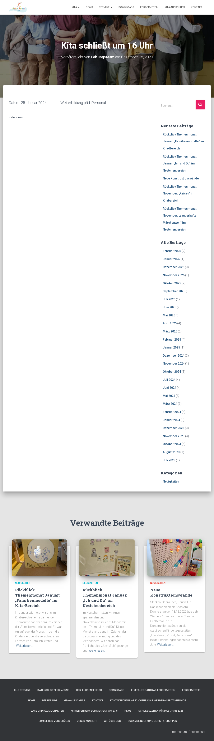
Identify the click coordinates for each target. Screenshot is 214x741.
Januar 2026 (171, 259)
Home (31, 700)
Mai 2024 (169, 395)
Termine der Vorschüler (53, 721)
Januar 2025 (171, 347)
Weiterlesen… (24, 645)
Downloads (126, 7)
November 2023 (174, 436)
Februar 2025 (172, 339)
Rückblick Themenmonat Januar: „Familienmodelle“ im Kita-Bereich (183, 141)
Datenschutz (197, 731)
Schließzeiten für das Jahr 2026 (160, 710)
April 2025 (170, 323)
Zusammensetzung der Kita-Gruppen (152, 721)
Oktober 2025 (172, 283)
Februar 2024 (172, 412)
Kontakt (196, 7)
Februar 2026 (172, 251)
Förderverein (149, 7)
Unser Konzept (87, 721)
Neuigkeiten (171, 481)
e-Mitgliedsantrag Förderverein (153, 690)
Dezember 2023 (173, 428)
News (89, 7)
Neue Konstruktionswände (181, 178)
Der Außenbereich (89, 690)
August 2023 (171, 452)
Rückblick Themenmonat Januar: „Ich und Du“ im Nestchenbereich (179, 163)
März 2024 (170, 403)
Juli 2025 (169, 299)
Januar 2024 (171, 419)
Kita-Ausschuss (175, 7)
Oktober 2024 (172, 371)
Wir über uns (112, 721)
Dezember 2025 (173, 267)
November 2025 (174, 275)
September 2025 (174, 291)
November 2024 (174, 363)
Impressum (49, 700)
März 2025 (170, 331)
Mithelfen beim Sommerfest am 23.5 (94, 710)
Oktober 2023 (172, 444)
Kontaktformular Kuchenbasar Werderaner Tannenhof (148, 700)
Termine (105, 7)
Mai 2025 (169, 315)
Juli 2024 (169, 379)
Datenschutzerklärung (53, 690)
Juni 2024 (169, 387)
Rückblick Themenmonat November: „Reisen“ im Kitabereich (179, 193)
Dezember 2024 (173, 355)
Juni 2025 (169, 307)
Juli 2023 (169, 460)
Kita (76, 7)
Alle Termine (22, 690)
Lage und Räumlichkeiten (47, 710)
